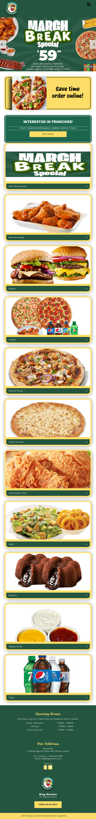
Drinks (11, 697)
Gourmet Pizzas (16, 391)
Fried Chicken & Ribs (18, 493)
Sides (11, 544)
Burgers (12, 288)
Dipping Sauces (15, 646)
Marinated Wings (16, 237)
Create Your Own (16, 442)
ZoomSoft (71, 816)
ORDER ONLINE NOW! (48, 804)
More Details (48, 134)
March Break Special (18, 186)
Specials (12, 339)
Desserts (13, 595)
